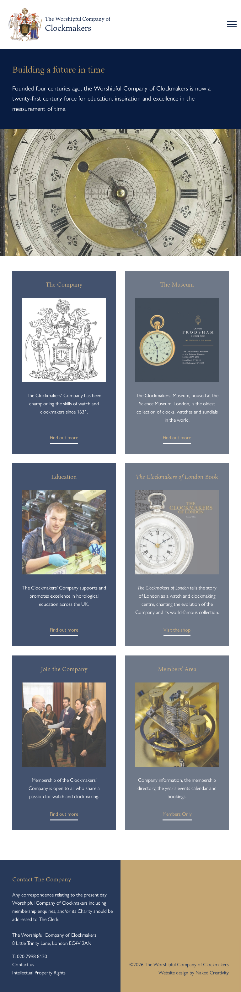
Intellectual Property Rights (39, 973)
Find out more (64, 439)
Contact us (23, 964)
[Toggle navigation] (232, 24)
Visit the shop (176, 631)
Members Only (177, 815)
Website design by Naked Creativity (193, 973)
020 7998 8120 (32, 956)
